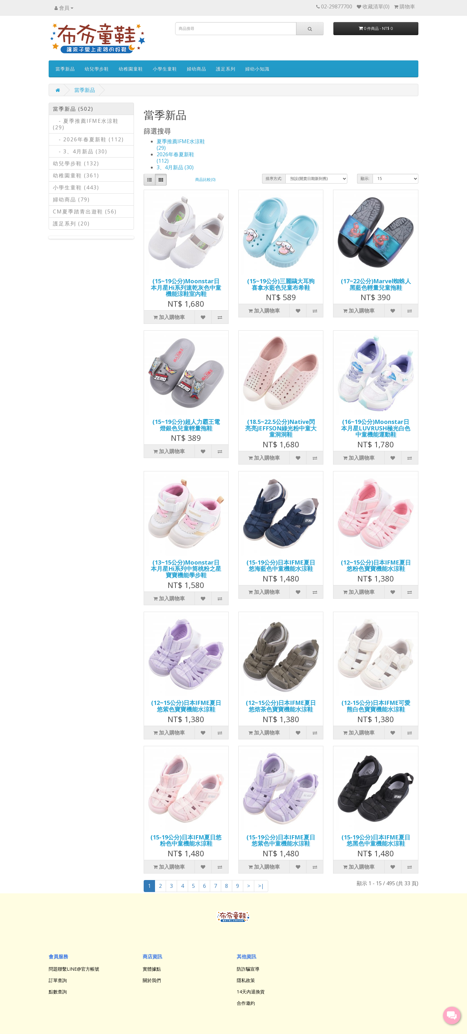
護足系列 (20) (71, 223)
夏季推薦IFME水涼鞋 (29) (181, 144)
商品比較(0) (205, 179)
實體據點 (152, 969)
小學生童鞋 (165, 69)
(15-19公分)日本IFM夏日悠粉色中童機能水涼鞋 (186, 840)
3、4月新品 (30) (175, 167)
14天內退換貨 (251, 992)
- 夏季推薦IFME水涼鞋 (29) (86, 124)
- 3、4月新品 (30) (80, 151)
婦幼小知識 (257, 69)
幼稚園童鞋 (131, 69)
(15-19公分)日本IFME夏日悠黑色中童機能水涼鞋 (375, 840)
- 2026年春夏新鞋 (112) (88, 139)
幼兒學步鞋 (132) (76, 163)
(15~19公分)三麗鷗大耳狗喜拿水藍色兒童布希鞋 (281, 284)
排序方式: (274, 178)
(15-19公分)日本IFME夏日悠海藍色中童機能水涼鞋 (280, 565)
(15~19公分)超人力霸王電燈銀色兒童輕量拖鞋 (186, 425)
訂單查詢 (58, 980)
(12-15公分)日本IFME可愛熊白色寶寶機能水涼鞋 (375, 706)
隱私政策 (246, 980)
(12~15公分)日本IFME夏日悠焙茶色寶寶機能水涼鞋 (281, 706)
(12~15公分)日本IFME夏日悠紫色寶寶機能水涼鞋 (186, 706)
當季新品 (65, 69)
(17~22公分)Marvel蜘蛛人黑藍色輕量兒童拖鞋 (376, 284)
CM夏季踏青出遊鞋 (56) (85, 211)
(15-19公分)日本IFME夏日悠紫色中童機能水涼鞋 (280, 840)
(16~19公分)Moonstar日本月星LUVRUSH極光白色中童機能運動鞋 (375, 428)
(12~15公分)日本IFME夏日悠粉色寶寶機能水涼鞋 (376, 565)
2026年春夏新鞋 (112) (175, 157)
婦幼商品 (196, 69)
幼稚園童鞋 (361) (76, 175)
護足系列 (225, 69)
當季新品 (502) (73, 108)
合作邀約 (246, 1003)
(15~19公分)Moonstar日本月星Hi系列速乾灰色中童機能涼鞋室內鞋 (186, 287)
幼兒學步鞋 (97, 69)
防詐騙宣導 (248, 969)
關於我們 (152, 980)
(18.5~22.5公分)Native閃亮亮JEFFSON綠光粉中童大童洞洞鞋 (281, 428)
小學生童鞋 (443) (76, 187)
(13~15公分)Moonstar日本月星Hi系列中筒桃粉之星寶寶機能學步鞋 (186, 568)
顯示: (365, 178)
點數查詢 (58, 992)
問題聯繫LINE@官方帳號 (74, 969)
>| (261, 885)
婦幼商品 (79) (71, 199)
